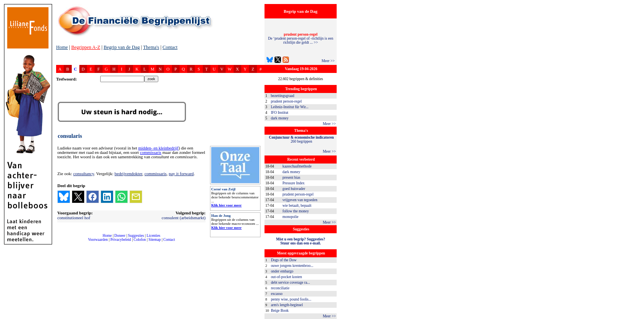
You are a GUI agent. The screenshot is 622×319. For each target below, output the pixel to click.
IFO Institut (280, 113)
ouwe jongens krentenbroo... (292, 266)
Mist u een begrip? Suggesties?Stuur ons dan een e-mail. (300, 241)
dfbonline (614, 317)
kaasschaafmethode (297, 166)
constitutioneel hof (73, 217)
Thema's (151, 47)
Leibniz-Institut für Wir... (290, 107)
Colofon (139, 240)
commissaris (150, 152)
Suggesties (136, 236)
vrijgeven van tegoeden (300, 200)
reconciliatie (280, 288)
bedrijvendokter (128, 173)
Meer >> (328, 61)
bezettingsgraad (283, 96)
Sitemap (154, 240)
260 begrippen (301, 139)
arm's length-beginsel (287, 305)
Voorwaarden (98, 240)
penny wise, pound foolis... (291, 299)
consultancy (83, 173)
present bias (291, 178)
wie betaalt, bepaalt (297, 206)
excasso (277, 294)
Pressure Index (294, 183)
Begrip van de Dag (121, 47)
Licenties (153, 236)
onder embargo (282, 271)
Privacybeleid (121, 240)
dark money (280, 118)
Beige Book (280, 311)
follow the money (296, 211)
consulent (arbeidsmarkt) (184, 217)
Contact (170, 47)
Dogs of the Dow (284, 260)
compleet (60, 243)
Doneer (119, 236)
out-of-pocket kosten (286, 277)
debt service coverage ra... (290, 283)
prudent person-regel (286, 101)
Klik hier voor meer (226, 205)
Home (62, 47)
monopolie (291, 217)
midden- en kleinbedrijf (158, 148)
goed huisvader (294, 189)
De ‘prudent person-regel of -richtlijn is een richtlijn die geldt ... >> (300, 38)
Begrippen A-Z (85, 47)
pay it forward (181, 173)
